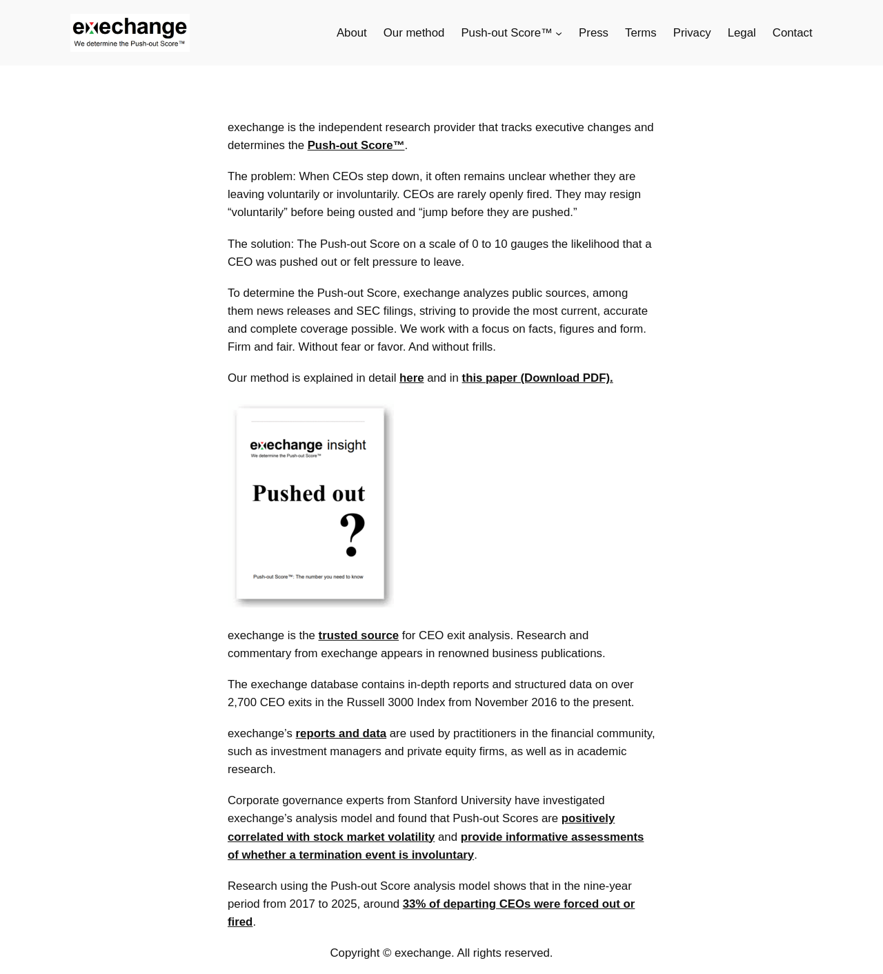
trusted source (359, 635)
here (411, 377)
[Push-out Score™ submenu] (558, 33)
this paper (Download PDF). (537, 377)
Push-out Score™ (356, 145)
